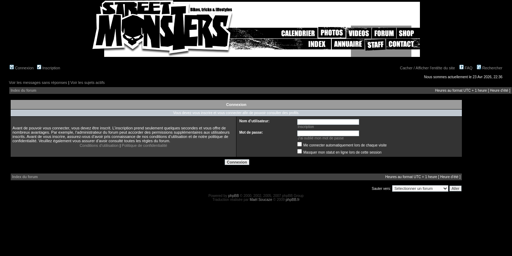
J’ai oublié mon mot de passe (321, 138)
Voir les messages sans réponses (38, 82)
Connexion (22, 68)
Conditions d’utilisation (99, 145)
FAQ (466, 68)
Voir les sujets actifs (87, 82)
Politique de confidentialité (144, 145)
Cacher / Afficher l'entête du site (427, 68)
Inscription (48, 68)
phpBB (233, 196)
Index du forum (23, 90)
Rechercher (489, 68)
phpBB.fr (293, 200)
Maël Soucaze (261, 200)
